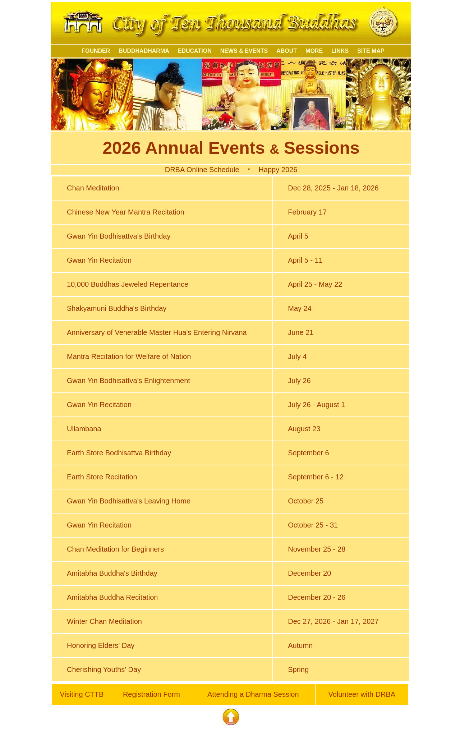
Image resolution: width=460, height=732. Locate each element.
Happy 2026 (277, 170)
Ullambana (84, 429)
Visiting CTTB (82, 694)
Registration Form (151, 694)
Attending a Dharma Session (253, 694)
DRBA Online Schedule (202, 170)
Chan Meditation (93, 188)
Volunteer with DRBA (361, 694)
